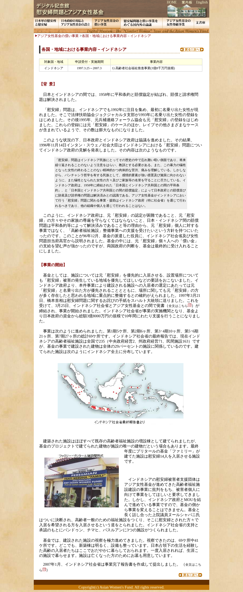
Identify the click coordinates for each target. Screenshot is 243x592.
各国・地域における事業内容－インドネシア (116, 36)
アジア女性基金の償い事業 (58, 36)
